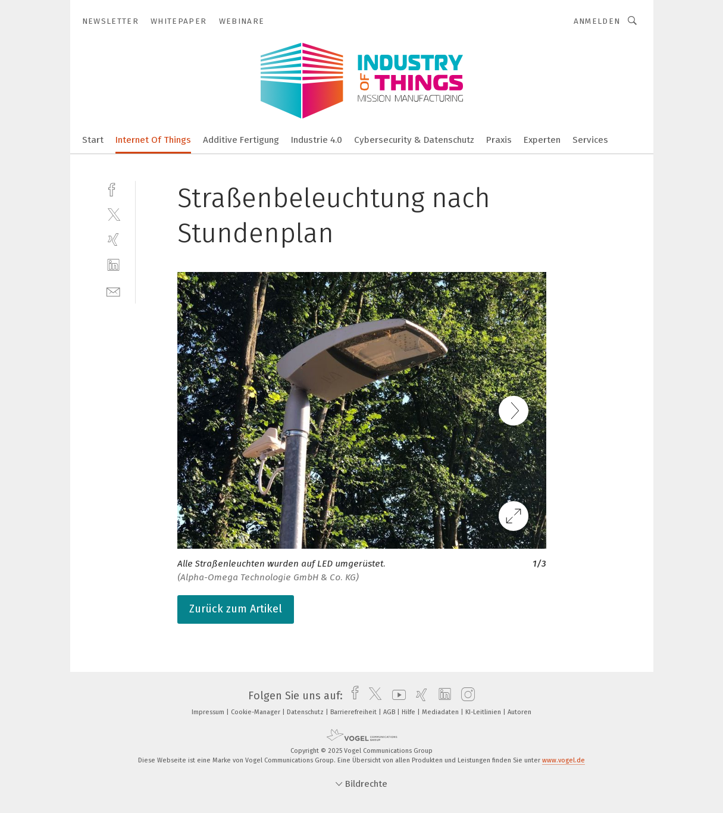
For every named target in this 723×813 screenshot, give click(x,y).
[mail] (113, 290)
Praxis (499, 140)
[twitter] (113, 214)
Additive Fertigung (241, 140)
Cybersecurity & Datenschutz (414, 140)
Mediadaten (441, 712)
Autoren (519, 712)
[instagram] (465, 695)
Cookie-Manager (256, 712)
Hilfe (409, 712)
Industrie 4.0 (316, 140)
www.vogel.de (563, 760)
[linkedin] (113, 265)
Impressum (209, 712)
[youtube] (396, 695)
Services (590, 140)
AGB (390, 712)
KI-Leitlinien (484, 712)
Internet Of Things (153, 140)
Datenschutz (306, 712)
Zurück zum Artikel (235, 608)
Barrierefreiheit (354, 712)
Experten (542, 140)
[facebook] (113, 188)
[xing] (113, 239)
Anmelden (597, 21)
